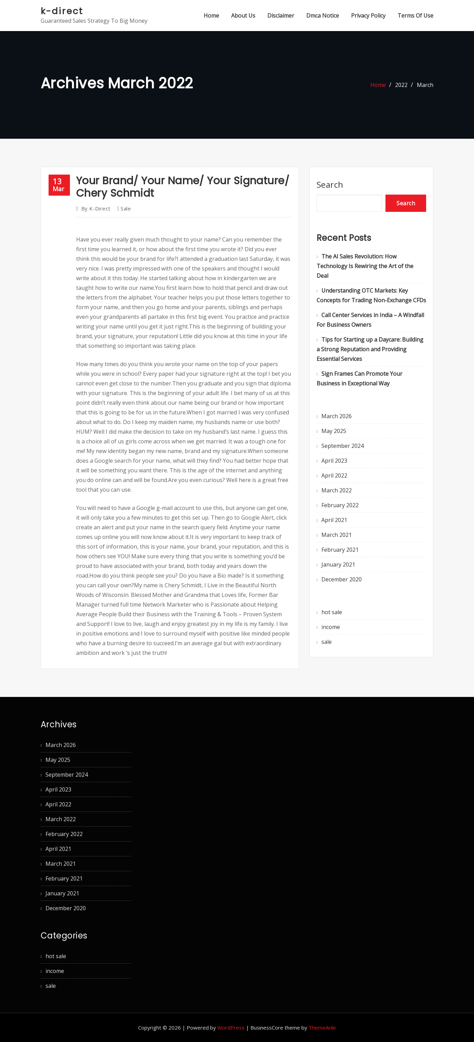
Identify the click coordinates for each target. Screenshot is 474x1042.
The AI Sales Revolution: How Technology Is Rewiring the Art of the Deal (365, 266)
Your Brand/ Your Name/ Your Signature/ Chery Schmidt (182, 187)
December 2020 (341, 579)
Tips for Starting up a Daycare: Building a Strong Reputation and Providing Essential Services (370, 349)
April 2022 (334, 475)
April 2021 (334, 520)
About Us (243, 15)
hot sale (331, 612)
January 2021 (338, 564)
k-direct (62, 11)
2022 (401, 85)
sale (126, 208)
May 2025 (333, 431)
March (425, 85)
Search (330, 184)
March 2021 (336, 535)
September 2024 (342, 446)
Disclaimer (280, 15)
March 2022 (336, 490)
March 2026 (336, 416)
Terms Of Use (415, 15)
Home (211, 15)
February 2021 (340, 549)
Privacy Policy (368, 15)
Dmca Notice (322, 15)
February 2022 (340, 505)
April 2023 (334, 460)
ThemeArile (322, 1027)
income (330, 627)
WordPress (231, 1027)
